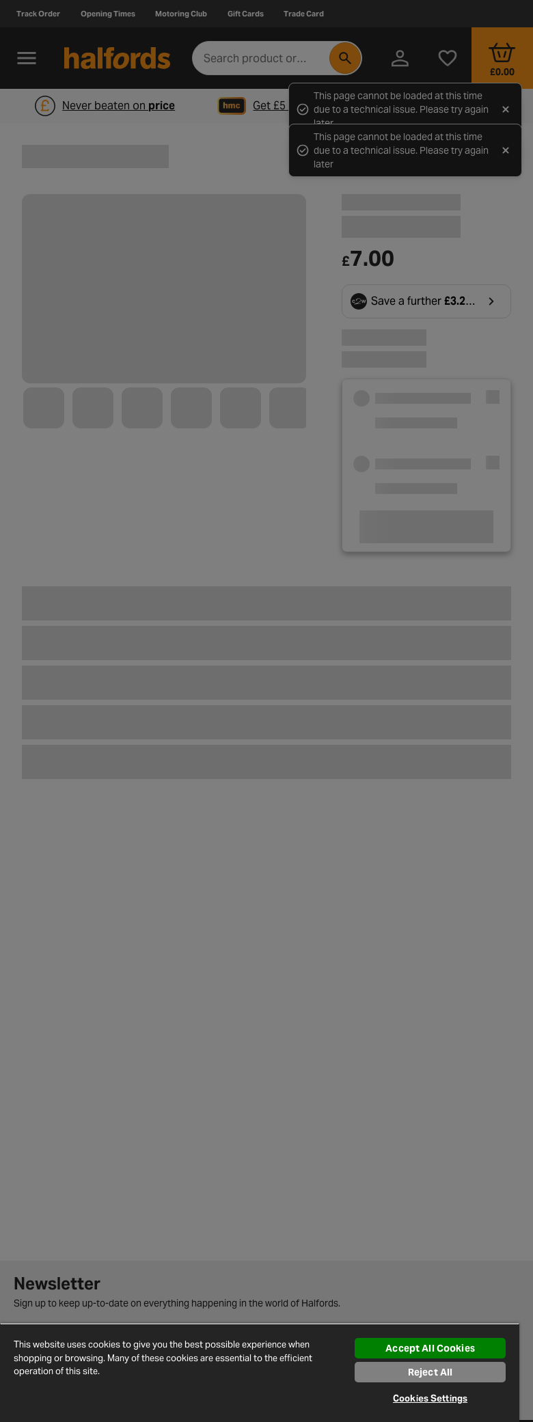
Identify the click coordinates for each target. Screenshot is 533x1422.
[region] (259, 1372)
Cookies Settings (430, 1398)
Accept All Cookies (430, 1348)
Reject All (430, 1372)
